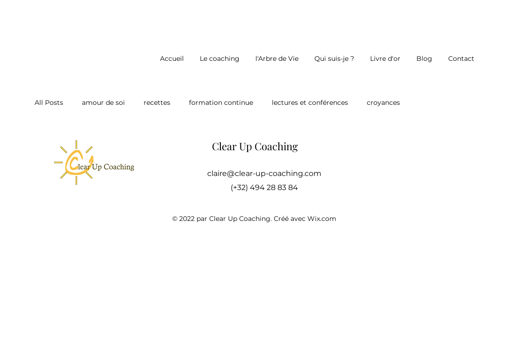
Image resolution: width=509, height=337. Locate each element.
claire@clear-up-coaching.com (264, 173)
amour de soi (103, 102)
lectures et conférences (310, 102)
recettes (157, 102)
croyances (383, 102)
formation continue (221, 102)
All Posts (49, 102)
